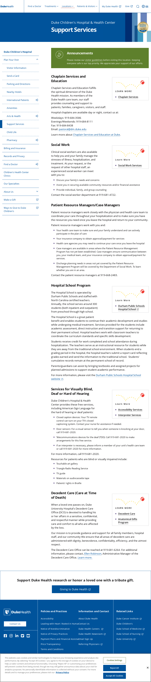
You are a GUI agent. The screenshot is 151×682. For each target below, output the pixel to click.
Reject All (114, 671)
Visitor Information (16, 67)
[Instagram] (11, 636)
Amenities (12, 107)
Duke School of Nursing (128, 633)
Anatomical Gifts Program (127, 520)
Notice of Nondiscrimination (55, 628)
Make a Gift (10, 199)
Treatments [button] (50, 6)
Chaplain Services (128, 97)
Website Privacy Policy (52, 654)
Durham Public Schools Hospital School (131, 307)
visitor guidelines (94, 60)
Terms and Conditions (52, 649)
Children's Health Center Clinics (16, 174)
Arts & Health (22, 116)
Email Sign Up (86, 639)
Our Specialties (11, 183)
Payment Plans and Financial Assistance (61, 639)
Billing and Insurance (14, 148)
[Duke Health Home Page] (18, 612)
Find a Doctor (34, 6)
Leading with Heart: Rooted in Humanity (61, 623)
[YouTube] (29, 636)
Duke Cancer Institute (127, 618)
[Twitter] (23, 636)
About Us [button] (21, 191)
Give (127, 6)
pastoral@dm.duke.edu (72, 129)
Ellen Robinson (92, 553)
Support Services (15, 124)
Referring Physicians (89, 644)
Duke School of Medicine (129, 628)
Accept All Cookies (114, 678)
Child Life (11, 132)
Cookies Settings (114, 663)
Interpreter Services (129, 415)
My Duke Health (110, 6)
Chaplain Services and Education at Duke (96, 134)
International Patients (22, 99)
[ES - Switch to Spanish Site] (145, 6)
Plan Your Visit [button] (21, 59)
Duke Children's (124, 623)
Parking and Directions (18, 83)
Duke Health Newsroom (91, 633)
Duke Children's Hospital (18, 51)
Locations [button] (66, 6)
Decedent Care (126, 513)
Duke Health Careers (89, 628)
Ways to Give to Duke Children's (15, 209)
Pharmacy (22, 140)
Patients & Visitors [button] (86, 6)
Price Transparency (51, 644)
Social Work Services (130, 165)
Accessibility (47, 618)
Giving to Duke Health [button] (73, 589)
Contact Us (15, 623)
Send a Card (13, 75)
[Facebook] (6, 636)
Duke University (124, 639)
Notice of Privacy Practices (54, 633)
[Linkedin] (17, 636)
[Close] (147, 670)
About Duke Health (88, 618)
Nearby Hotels (14, 91)
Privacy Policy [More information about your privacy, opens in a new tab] (62, 675)
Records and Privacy (14, 156)
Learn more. (85, 557)
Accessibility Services (130, 409)
